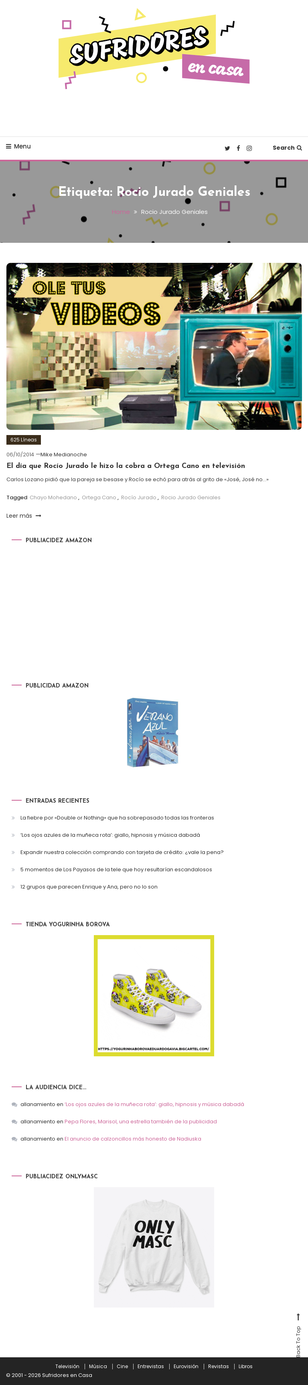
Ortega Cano (99, 497)
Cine (122, 1366)
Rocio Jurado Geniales (191, 497)
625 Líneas (23, 439)
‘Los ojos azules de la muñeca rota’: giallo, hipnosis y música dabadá (110, 835)
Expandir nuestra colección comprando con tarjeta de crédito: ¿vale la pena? (122, 852)
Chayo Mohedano (53, 497)
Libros (246, 1366)
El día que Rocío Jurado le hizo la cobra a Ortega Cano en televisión (125, 466)
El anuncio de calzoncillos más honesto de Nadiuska (133, 1139)
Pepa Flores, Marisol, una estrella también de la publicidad (141, 1121)
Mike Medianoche (64, 454)
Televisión (67, 1366)
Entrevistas (151, 1366)
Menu (18, 146)
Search (287, 148)
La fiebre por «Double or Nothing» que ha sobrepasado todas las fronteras (117, 818)
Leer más (23, 516)
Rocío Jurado (138, 497)
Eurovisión (186, 1366)
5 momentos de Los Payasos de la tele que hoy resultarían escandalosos (116, 869)
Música (98, 1366)
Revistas (218, 1366)
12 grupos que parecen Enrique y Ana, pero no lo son (89, 887)
